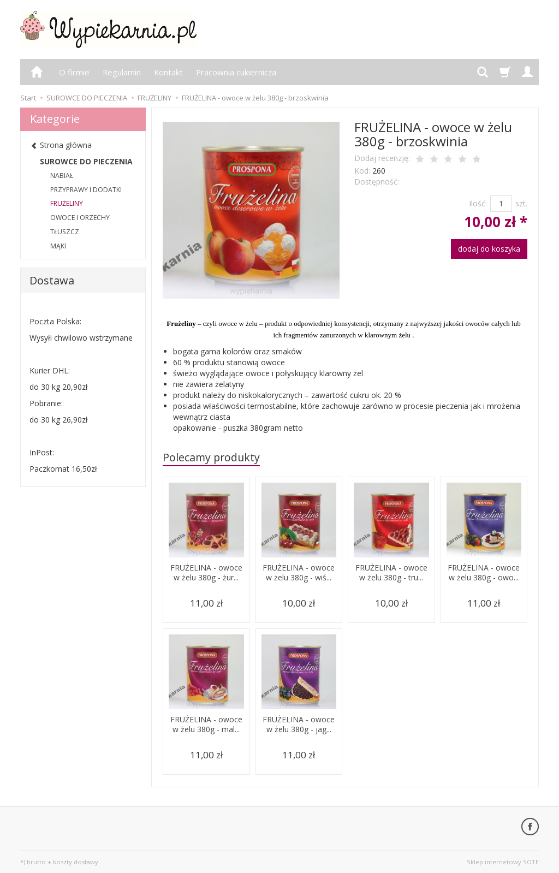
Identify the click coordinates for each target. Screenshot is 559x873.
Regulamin (122, 72)
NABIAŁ (61, 175)
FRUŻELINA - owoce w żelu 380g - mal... (206, 729)
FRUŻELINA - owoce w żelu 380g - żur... (206, 577)
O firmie (74, 72)
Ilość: (478, 203)
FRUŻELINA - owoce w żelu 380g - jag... (299, 729)
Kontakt (168, 72)
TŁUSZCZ (64, 231)
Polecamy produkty (211, 457)
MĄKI (58, 246)
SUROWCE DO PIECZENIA (86, 161)
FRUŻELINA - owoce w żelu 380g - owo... (484, 577)
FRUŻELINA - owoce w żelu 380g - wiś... (299, 577)
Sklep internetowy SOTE (503, 862)
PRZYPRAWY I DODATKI (86, 189)
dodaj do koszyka (489, 249)
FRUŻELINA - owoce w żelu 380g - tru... (391, 577)
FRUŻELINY (66, 203)
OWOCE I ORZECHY (80, 217)
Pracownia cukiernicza (236, 72)
